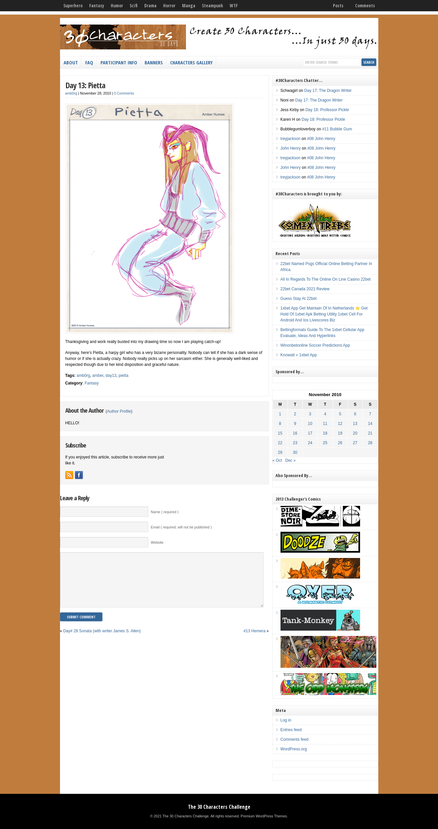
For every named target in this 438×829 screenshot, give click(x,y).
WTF (234, 6)
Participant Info (118, 62)
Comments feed (295, 739)
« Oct (277, 460)
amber (97, 375)
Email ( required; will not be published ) (181, 527)
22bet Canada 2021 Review (305, 289)
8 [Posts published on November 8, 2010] (280, 423)
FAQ (89, 62)
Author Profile (119, 411)
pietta (123, 375)
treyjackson (291, 138)
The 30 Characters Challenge (219, 806)
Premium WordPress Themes (264, 816)
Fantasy (96, 6)
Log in (286, 720)
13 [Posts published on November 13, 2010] (355, 423)
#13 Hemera (254, 641)
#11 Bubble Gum (337, 129)
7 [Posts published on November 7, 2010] (370, 414)
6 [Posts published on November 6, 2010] (355, 414)
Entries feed (291, 729)
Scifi (134, 6)
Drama (150, 6)
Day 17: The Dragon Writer (328, 90)
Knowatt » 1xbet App (299, 355)
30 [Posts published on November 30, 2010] (295, 452)
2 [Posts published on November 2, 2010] (295, 414)
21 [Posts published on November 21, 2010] (370, 433)
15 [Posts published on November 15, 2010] (280, 433)
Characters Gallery (191, 62)
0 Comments (124, 93)
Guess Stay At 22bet (299, 298)
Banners (154, 62)
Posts (338, 6)
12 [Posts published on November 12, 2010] (340, 423)
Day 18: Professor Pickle (327, 109)
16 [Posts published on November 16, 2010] (295, 433)
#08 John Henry (321, 138)
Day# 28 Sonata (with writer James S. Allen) (102, 641)
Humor (117, 6)
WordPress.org (294, 749)
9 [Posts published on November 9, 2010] (295, 423)
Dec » (290, 460)
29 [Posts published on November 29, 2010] (280, 452)
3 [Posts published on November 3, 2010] (310, 414)
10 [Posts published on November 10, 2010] (310, 423)
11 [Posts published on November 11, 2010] (325, 423)
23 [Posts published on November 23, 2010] (295, 443)
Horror (169, 6)
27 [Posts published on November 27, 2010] (355, 443)
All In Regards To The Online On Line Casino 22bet (326, 279)
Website (157, 542)
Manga (188, 6)
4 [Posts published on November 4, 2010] (325, 414)
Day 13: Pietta (85, 85)
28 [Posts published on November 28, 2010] (370, 443)
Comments (365, 6)
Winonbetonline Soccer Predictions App (315, 345)
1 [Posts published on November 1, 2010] (280, 414)
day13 (110, 375)
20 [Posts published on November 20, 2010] (355, 433)
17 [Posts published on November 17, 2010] (310, 433)
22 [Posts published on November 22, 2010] (280, 443)
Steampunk (212, 6)
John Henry (291, 148)
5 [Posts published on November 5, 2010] (340, 414)
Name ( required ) (165, 512)
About (71, 62)
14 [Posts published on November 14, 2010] (370, 423)
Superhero (73, 6)
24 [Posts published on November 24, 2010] (310, 443)
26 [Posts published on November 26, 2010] (340, 443)
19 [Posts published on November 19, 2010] (340, 433)
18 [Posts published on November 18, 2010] (325, 433)
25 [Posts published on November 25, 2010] (325, 443)
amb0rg (71, 93)
